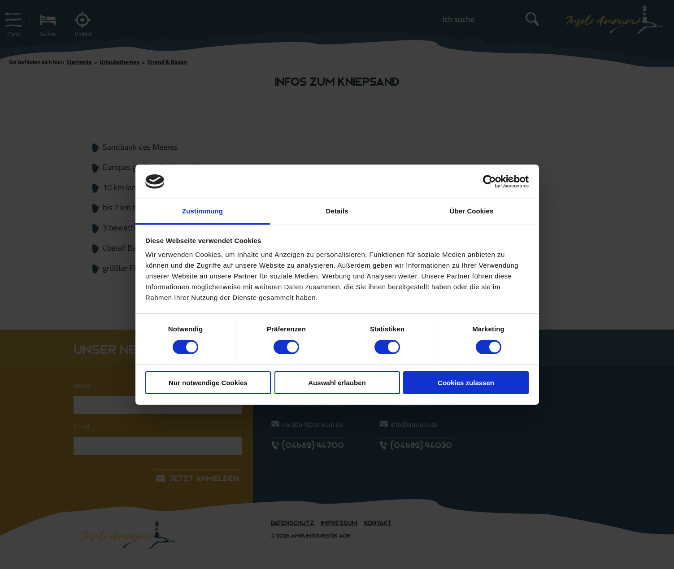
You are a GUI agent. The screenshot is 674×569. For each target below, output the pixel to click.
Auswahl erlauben (336, 383)
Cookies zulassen (466, 383)
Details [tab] (337, 211)
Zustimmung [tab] (202, 211)
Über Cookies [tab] (472, 211)
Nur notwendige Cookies (208, 383)
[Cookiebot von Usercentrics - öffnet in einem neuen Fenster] (489, 181)
